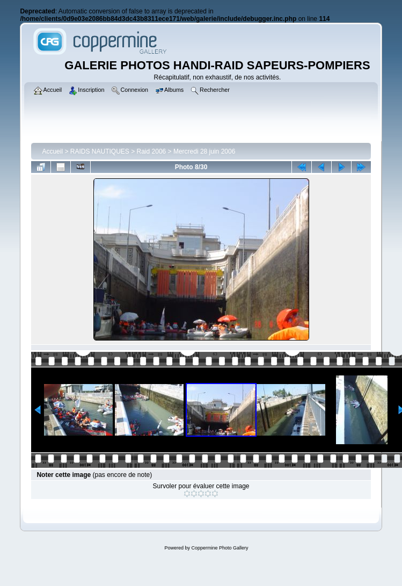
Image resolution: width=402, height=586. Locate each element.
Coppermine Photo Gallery (219, 548)
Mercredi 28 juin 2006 (204, 151)
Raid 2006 (151, 151)
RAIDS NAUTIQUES (99, 151)
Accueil (52, 151)
